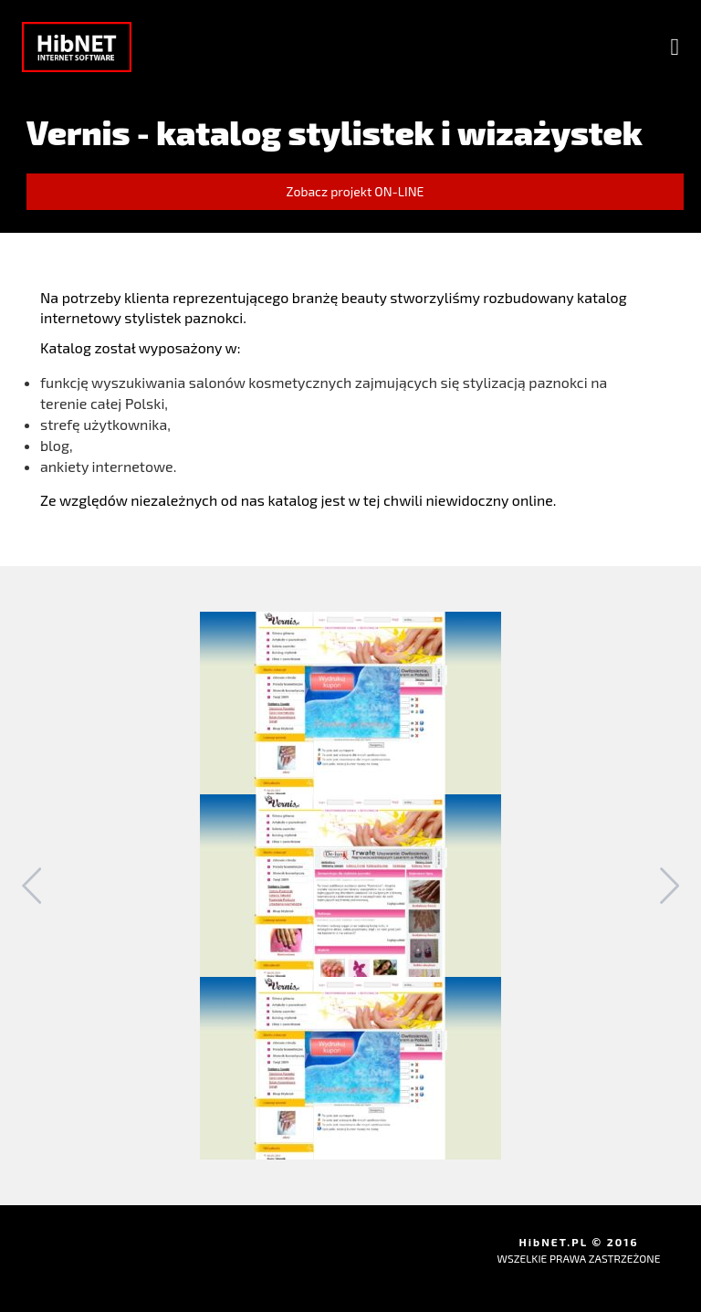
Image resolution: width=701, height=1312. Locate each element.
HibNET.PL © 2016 (578, 1241)
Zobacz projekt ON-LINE (355, 191)
